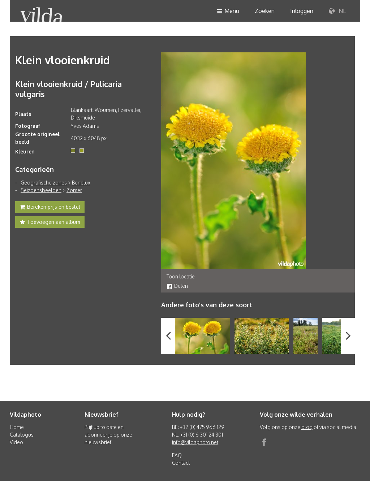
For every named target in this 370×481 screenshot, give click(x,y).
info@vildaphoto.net (195, 442)
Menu (228, 11)
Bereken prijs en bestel (50, 208)
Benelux (81, 182)
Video (16, 442)
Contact (181, 463)
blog (307, 427)
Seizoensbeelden (41, 190)
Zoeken (265, 10)
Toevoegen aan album (50, 223)
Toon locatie (181, 276)
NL (337, 11)
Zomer (74, 190)
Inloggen (301, 10)
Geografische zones (44, 182)
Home (17, 427)
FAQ (177, 455)
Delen (177, 286)
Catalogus (22, 435)
